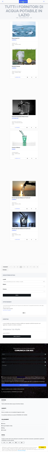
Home (17, 17)
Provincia (4, 289)
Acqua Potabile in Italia (24, 17)
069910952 (18, 239)
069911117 (18, 49)
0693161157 (18, 158)
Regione (4, 284)
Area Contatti (17, 336)
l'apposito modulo (20, 412)
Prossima (5, 269)
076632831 (18, 127)
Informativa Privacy (21, 377)
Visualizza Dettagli (22, 450)
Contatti (4, 430)
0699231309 (18, 77)
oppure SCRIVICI (6, 333)
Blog (4, 428)
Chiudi (42, 447)
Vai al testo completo (7, 310)
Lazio (31, 17)
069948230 (18, 208)
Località (4, 279)
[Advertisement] (24, 89)
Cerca (16, 295)
